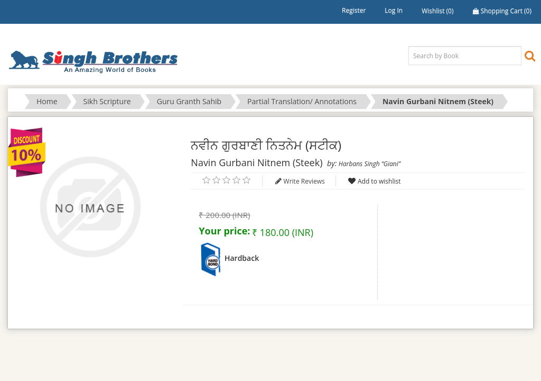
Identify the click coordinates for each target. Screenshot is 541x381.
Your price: (224, 230)
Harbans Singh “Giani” (369, 163)
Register (354, 10)
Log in (394, 10)
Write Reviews (304, 181)
